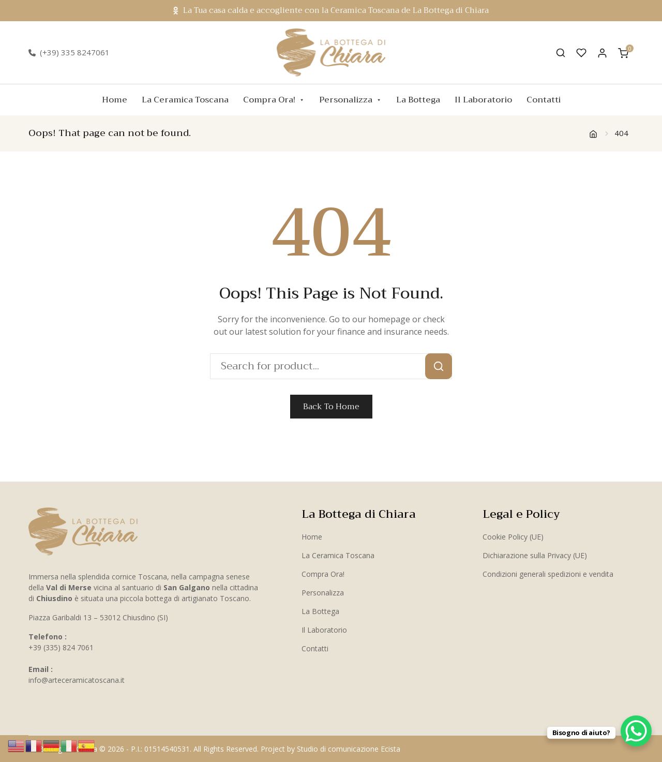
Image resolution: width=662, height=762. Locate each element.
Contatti (543, 100)
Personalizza (350, 99)
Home (114, 100)
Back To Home (331, 406)
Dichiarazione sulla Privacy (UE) (535, 555)
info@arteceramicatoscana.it (76, 680)
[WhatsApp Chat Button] (636, 730)
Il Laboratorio (483, 100)
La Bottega (418, 100)
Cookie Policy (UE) (513, 537)
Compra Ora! (274, 99)
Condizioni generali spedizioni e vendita (548, 574)
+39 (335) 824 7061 (61, 647)
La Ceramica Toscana (185, 100)
